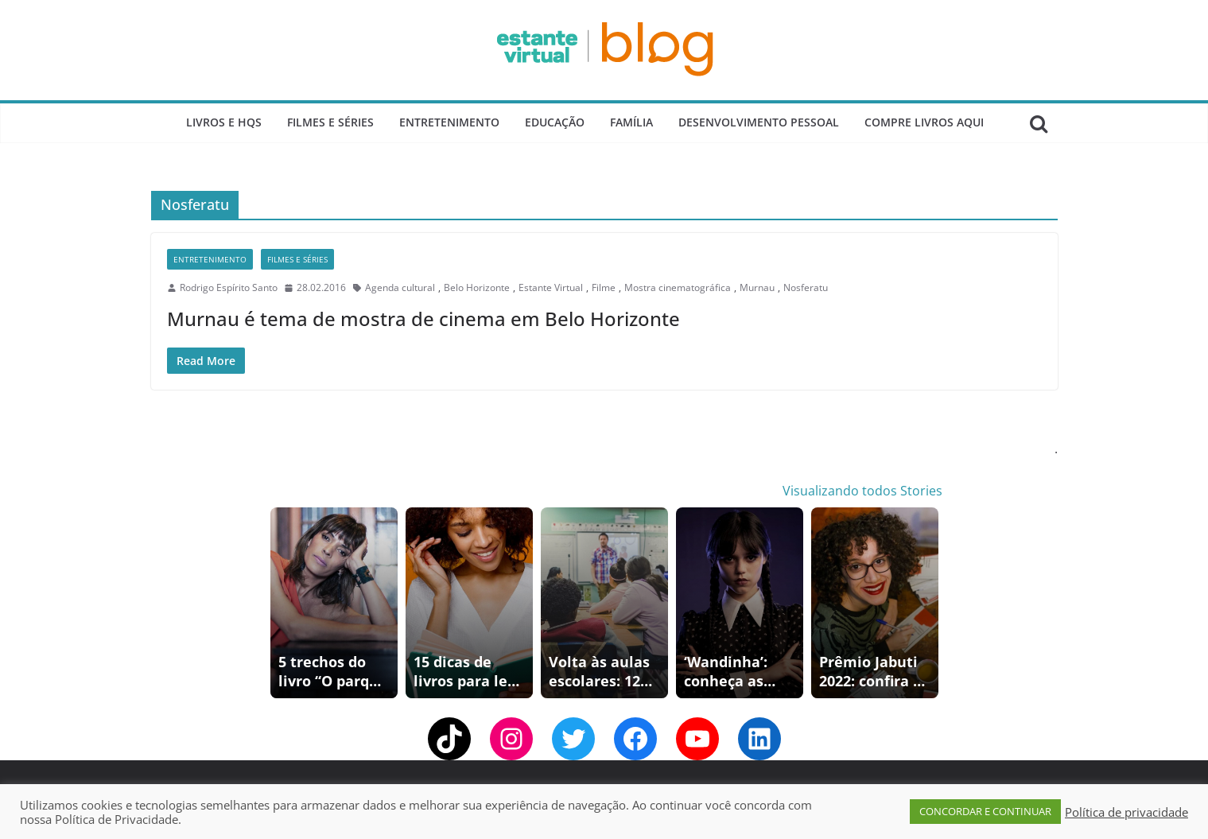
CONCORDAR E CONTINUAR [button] (985, 811)
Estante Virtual (551, 287)
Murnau (757, 287)
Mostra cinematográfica (677, 287)
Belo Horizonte (477, 287)
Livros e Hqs (224, 122)
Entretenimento (449, 122)
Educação (555, 122)
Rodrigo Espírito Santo (229, 287)
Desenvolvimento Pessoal (758, 122)
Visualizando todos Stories (862, 490)
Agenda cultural (400, 287)
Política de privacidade (1126, 812)
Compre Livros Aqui (924, 122)
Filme (604, 287)
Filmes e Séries (330, 122)
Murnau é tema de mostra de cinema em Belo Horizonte (423, 318)
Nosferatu (805, 287)
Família (631, 122)
